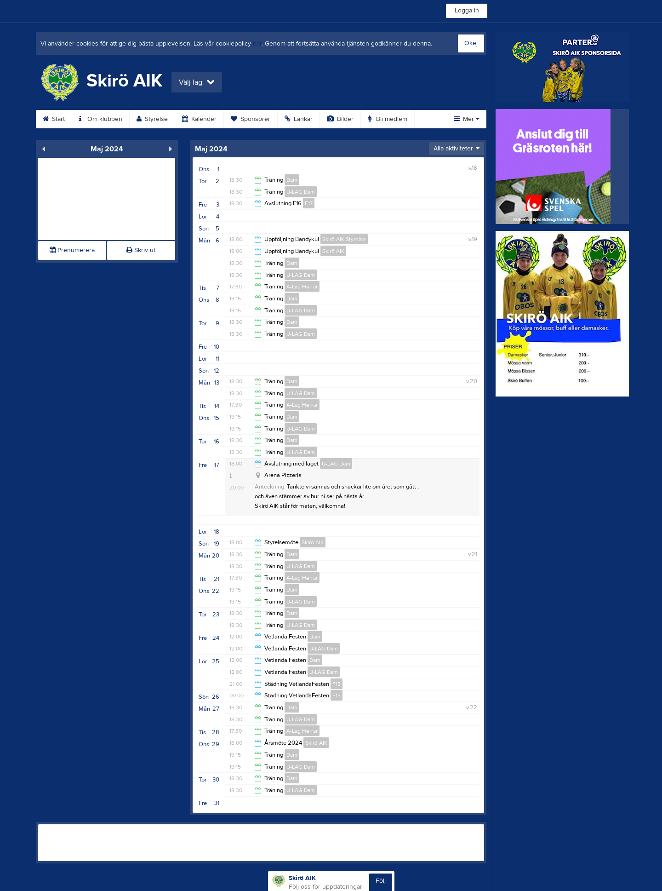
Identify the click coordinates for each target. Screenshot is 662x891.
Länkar (299, 119)
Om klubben (100, 119)
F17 (309, 203)
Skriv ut (140, 250)
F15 (336, 684)
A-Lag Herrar (302, 286)
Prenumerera (72, 250)
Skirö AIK (333, 251)
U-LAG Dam (300, 191)
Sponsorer (250, 119)
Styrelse (152, 119)
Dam (291, 180)
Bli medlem (387, 119)
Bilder (340, 119)
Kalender (199, 119)
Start (54, 119)
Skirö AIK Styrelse (344, 239)
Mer (466, 119)
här (257, 44)
